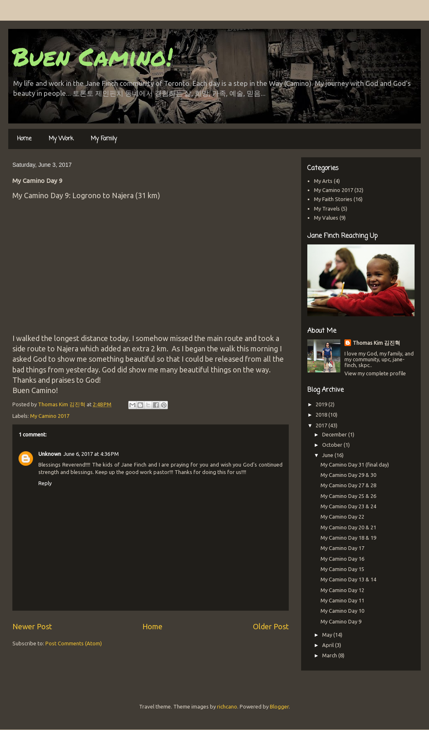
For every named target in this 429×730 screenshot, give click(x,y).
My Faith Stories (333, 199)
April (328, 645)
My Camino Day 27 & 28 (348, 485)
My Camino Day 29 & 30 (348, 475)
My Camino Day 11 (342, 600)
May (327, 635)
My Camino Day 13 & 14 (348, 579)
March (330, 655)
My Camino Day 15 (342, 569)
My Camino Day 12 (342, 590)
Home (24, 139)
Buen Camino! (92, 56)
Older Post (271, 626)
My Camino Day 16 (342, 559)
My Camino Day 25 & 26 (348, 496)
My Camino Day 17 (342, 548)
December (335, 434)
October (333, 445)
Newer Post (32, 626)
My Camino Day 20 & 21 (348, 527)
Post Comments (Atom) (73, 643)
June (328, 455)
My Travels (327, 208)
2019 (322, 404)
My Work (61, 139)
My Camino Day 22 (342, 516)
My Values (326, 217)
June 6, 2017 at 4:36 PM (91, 454)
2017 (322, 425)
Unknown (49, 454)
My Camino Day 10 (342, 611)
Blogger (279, 706)
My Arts (323, 181)
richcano (227, 706)
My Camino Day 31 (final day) (355, 464)
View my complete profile (375, 373)
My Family (104, 139)
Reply (45, 483)
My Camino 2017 (49, 416)
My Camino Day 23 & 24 (348, 506)
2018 (322, 414)
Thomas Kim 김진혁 (376, 343)
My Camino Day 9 (341, 621)
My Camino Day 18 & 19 (348, 537)
